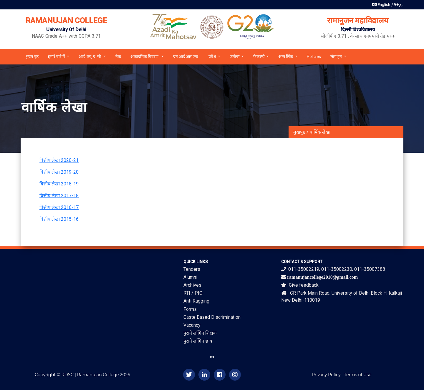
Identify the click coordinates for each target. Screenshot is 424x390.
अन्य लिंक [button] (286, 56)
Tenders (191, 269)
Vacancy (192, 325)
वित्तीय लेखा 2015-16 (59, 219)
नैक (118, 56)
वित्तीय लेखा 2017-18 (59, 195)
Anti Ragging (196, 301)
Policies (314, 56)
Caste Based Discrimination (212, 317)
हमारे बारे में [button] (57, 56)
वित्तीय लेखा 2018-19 (59, 184)
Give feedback (300, 285)
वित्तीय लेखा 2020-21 (59, 160)
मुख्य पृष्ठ (32, 56)
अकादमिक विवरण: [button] (145, 56)
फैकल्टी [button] (259, 56)
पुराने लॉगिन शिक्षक (199, 333)
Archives (192, 285)
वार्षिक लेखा (320, 132)
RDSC (68, 374)
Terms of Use (358, 374)
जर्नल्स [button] (235, 56)
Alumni (190, 277)
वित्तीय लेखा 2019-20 (59, 172)
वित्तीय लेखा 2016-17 (59, 207)
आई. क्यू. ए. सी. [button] (91, 56)
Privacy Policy (326, 374)
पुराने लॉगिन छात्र (197, 341)
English (381, 4)
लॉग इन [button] (336, 56)
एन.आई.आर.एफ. (186, 56)
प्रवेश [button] (212, 56)
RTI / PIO (193, 293)
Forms (190, 309)
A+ (396, 4)
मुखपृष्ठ (299, 132)
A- (401, 5)
